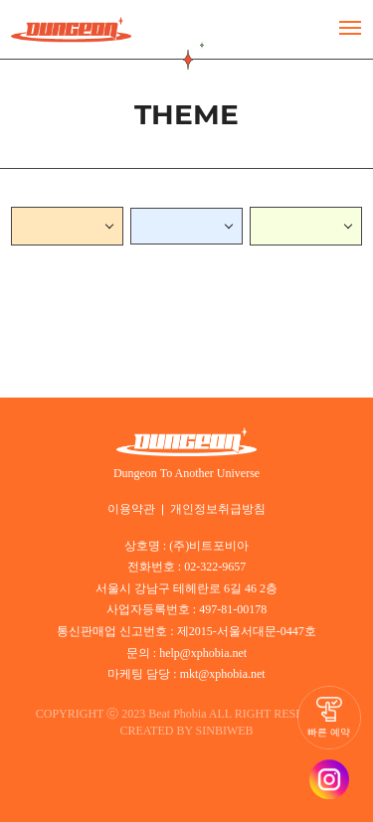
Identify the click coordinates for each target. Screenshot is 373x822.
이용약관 (135, 505)
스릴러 (278, 225)
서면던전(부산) (61, 225)
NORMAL (169, 225)
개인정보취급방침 (216, 505)
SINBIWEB (229, 724)
